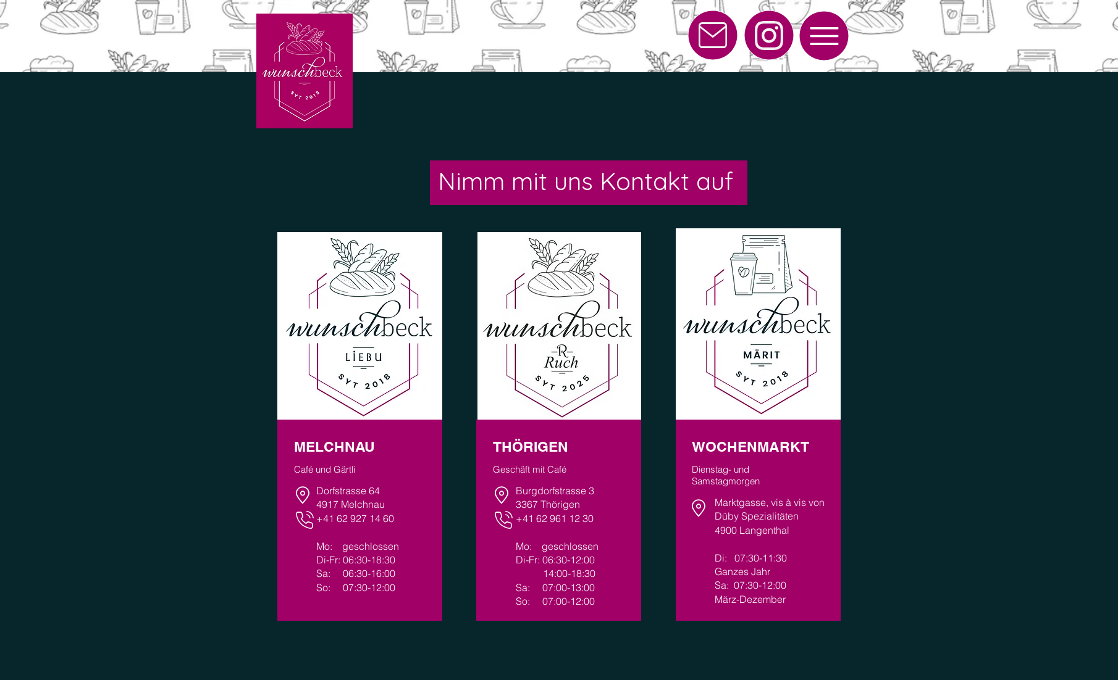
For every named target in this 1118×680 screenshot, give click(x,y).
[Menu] (824, 36)
